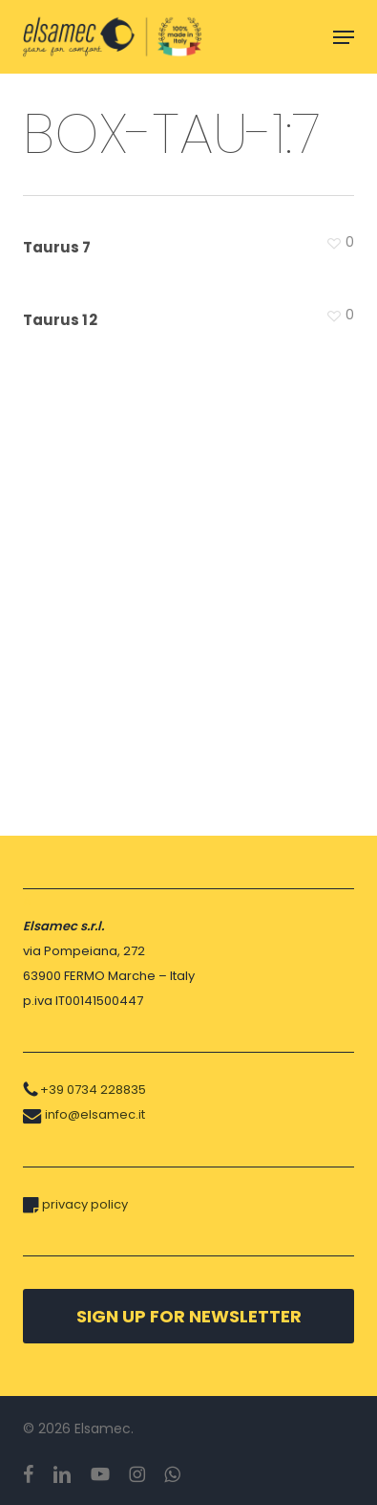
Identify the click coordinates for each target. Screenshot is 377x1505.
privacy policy (85, 1204)
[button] (343, 37)
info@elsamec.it (95, 1114)
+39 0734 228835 (93, 1089)
